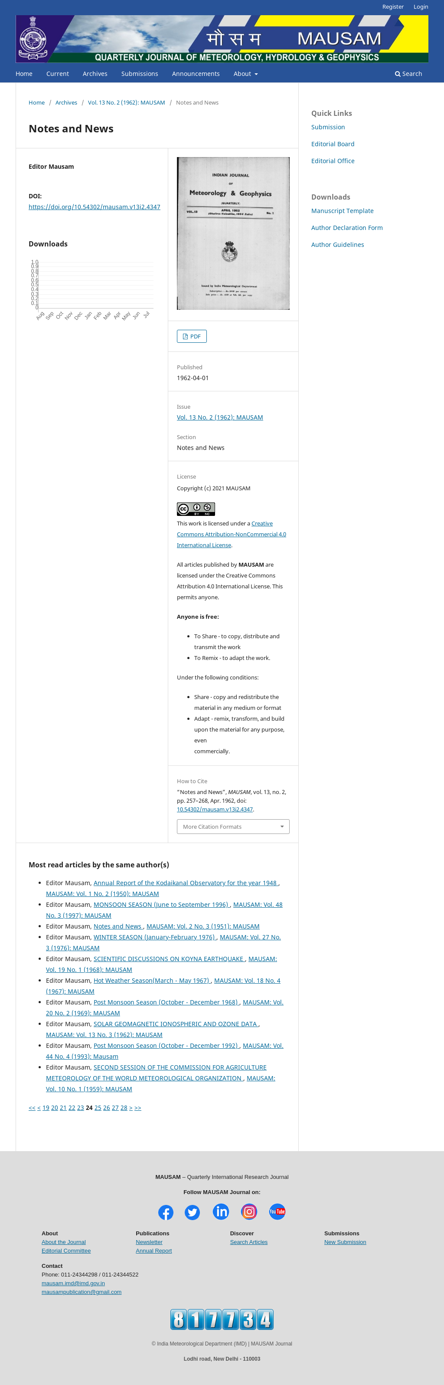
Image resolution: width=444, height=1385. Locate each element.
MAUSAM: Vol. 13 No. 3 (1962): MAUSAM (104, 1035)
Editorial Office (333, 161)
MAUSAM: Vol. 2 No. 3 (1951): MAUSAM (203, 926)
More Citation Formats (212, 826)
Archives (95, 73)
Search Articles (249, 1242)
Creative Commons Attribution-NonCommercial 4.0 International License (231, 534)
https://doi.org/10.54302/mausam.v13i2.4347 (94, 207)
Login (421, 6)
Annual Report (154, 1250)
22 (72, 1107)
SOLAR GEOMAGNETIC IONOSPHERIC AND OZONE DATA (176, 1024)
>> (137, 1107)
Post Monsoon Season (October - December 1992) (166, 1045)
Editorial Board (333, 144)
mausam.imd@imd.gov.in (73, 1283)
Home (24, 73)
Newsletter (149, 1242)
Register (393, 6)
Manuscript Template (342, 211)
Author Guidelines (337, 244)
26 (106, 1107)
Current (57, 73)
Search (408, 73)
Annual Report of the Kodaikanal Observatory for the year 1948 (186, 883)
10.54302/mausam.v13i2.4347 (215, 809)
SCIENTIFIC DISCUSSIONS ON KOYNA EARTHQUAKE (169, 959)
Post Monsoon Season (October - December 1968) (166, 1002)
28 (124, 1107)
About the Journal (64, 1242)
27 (115, 1107)
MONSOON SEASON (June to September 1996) (162, 904)
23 (80, 1107)
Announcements (196, 73)
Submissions (139, 73)
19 (45, 1107)
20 (54, 1107)
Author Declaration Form (347, 227)
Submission (328, 127)
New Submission (345, 1242)
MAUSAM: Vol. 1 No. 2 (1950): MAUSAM (102, 893)
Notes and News (118, 926)
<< (32, 1107)
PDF (195, 336)
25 (98, 1107)
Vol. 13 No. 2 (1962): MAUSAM (126, 102)
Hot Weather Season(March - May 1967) (152, 980)
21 (63, 1107)
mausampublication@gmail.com (81, 1292)
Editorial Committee (66, 1250)
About (243, 73)
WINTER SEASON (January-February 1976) (155, 937)
